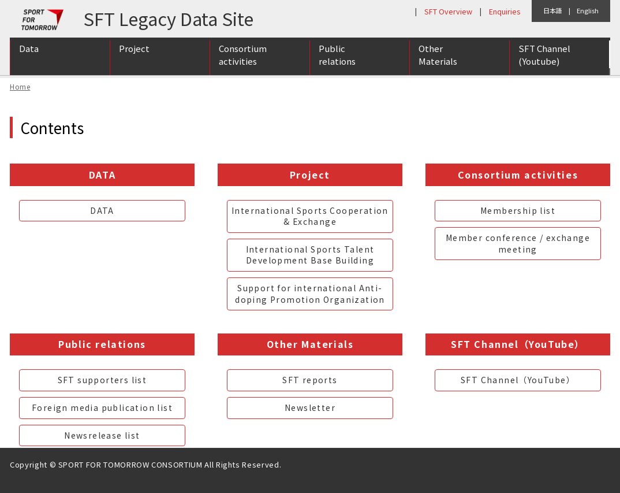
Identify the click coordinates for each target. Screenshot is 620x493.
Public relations (337, 59)
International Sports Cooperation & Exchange (310, 216)
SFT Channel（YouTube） (518, 379)
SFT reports (309, 379)
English (588, 10)
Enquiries (504, 11)
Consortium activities (243, 59)
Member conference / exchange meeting (518, 243)
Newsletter (310, 407)
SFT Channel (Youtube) (544, 59)
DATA (102, 210)
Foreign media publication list (102, 407)
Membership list (517, 210)
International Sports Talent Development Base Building (310, 254)
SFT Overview (448, 11)
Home (20, 86)
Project (134, 53)
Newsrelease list (102, 435)
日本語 (552, 10)
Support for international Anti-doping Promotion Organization (310, 293)
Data (29, 53)
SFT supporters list (102, 379)
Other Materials (438, 59)
